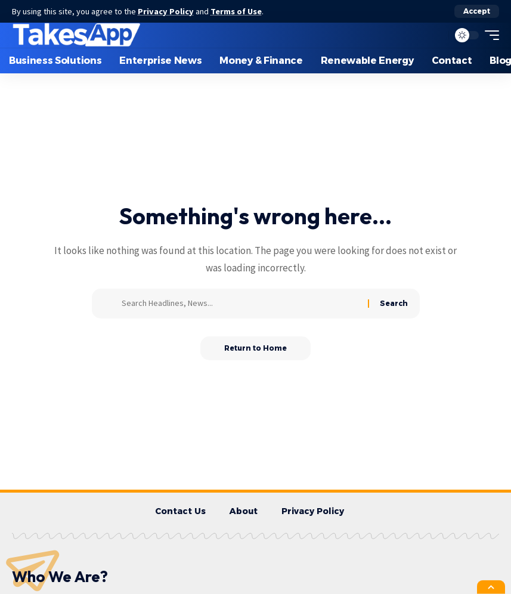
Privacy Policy (166, 11)
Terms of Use (236, 11)
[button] (476, 11)
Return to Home (255, 348)
